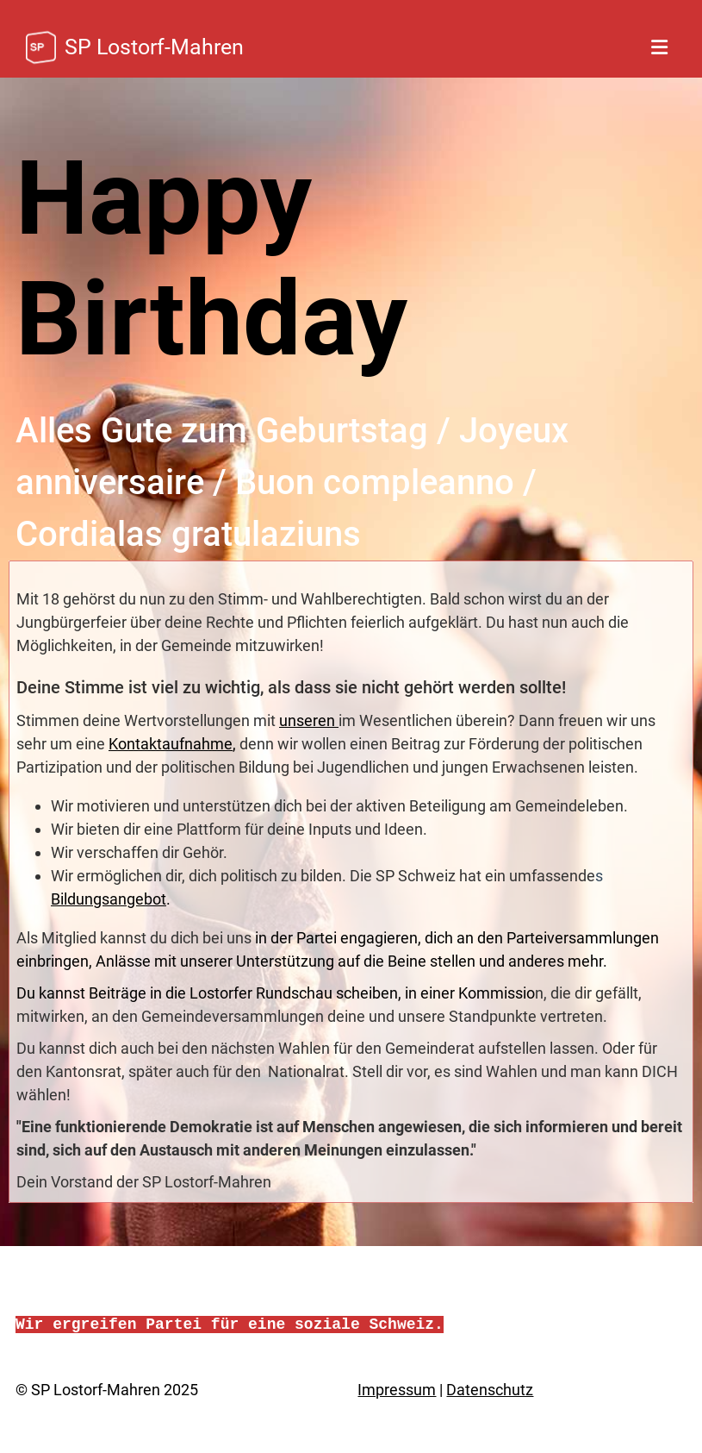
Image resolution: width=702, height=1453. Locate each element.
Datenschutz (489, 1390)
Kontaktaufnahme (171, 744)
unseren (309, 720)
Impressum (396, 1390)
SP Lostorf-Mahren (154, 46)
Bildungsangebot (108, 899)
